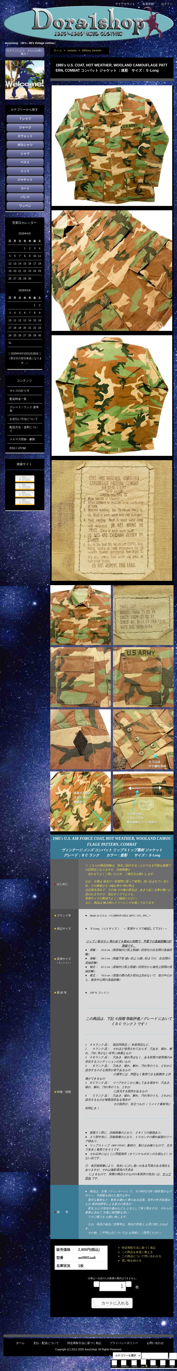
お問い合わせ (155, 1343)
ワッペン (25, 205)
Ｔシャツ (25, 118)
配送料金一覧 (18, 399)
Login (172, 1365)
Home (114, 1365)
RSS (12, 448)
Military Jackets (91, 50)
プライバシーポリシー (124, 1343)
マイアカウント (123, 3)
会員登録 (146, 3)
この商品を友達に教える (137, 1252)
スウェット (25, 136)
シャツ (25, 153)
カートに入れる (112, 1302)
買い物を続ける (132, 1260)
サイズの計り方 (19, 390)
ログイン (164, 3)
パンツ (25, 197)
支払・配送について (46, 1343)
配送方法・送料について (24, 429)
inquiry (134, 1365)
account (153, 1365)
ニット (25, 171)
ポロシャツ (25, 145)
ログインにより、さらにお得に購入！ (25, 52)
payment (125, 1365)
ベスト (25, 162)
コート (25, 188)
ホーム (58, 50)
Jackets (72, 50)
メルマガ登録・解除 (22, 439)
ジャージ (25, 127)
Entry (162, 1365)
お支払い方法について (24, 419)
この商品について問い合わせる (141, 1256)
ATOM (22, 448)
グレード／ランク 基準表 (24, 409)
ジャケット (25, 179)
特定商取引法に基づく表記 (139, 1247)
